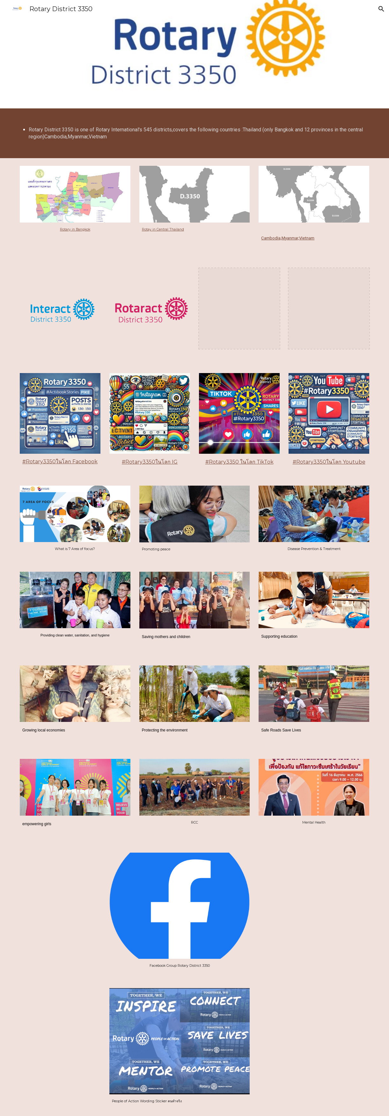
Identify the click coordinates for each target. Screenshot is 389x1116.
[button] (381, 9)
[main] (194, 133)
